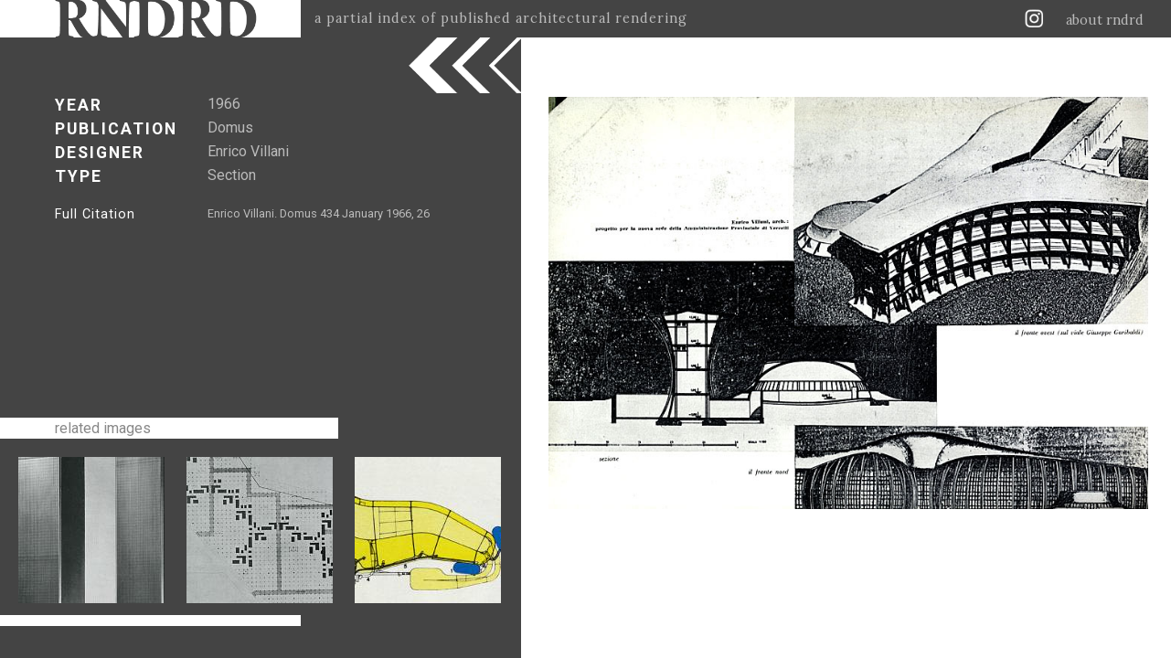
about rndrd (1105, 20)
